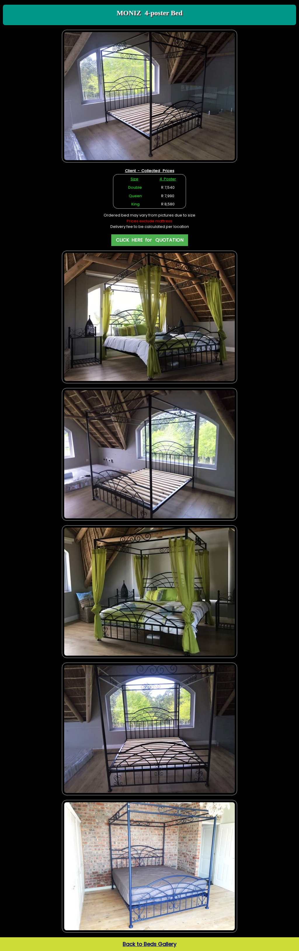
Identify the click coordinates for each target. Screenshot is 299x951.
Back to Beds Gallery (149, 944)
